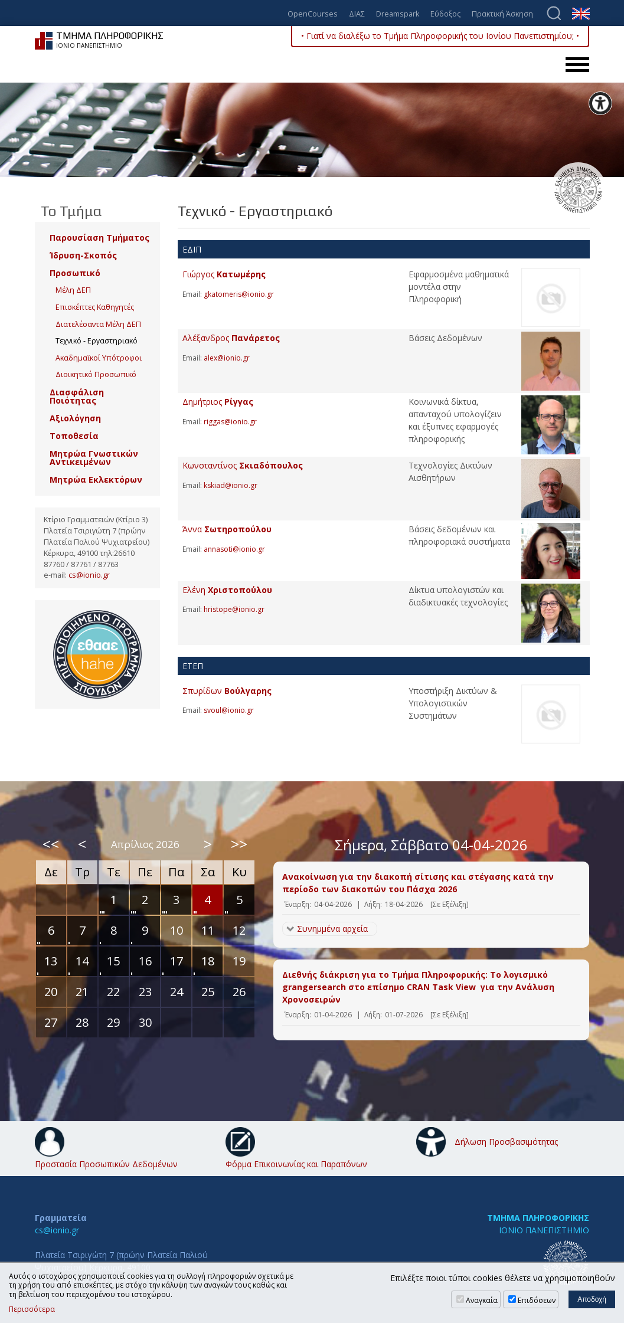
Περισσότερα (32, 1309)
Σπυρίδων (227, 690)
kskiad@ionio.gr (230, 485)
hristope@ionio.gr (234, 609)
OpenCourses (313, 14)
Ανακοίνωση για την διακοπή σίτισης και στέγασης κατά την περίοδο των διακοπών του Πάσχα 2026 (418, 883)
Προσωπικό (75, 273)
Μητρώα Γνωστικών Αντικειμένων (94, 457)
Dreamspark (397, 14)
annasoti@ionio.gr (234, 549)
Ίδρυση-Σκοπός (83, 255)
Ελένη (227, 589)
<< (51, 843)
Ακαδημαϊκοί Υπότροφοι (98, 358)
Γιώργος (224, 274)
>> (239, 843)
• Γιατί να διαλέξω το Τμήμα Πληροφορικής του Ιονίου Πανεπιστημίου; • (440, 35)
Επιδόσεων (537, 1300)
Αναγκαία (482, 1300)
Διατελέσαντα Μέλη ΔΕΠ (98, 324)
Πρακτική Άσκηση (502, 14)
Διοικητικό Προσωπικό (95, 374)
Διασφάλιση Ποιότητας (77, 396)
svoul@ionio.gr (229, 710)
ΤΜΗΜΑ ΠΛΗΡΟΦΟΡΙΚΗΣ (538, 1217)
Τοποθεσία (74, 435)
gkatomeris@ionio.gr (239, 294)
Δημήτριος (217, 401)
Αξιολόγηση (75, 418)
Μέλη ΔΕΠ (73, 290)
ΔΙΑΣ (357, 14)
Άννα (227, 529)
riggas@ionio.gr (230, 422)
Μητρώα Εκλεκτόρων (96, 479)
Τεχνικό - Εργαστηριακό (96, 341)
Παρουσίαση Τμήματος (99, 237)
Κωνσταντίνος (242, 465)
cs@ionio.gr (89, 575)
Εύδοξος (445, 14)
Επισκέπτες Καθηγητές (94, 307)
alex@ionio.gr (227, 358)
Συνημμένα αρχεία (332, 928)
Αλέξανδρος (231, 337)
